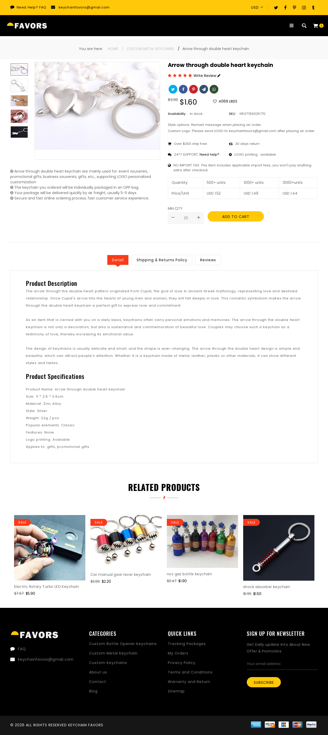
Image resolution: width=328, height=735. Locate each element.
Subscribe (264, 682)
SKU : (233, 113)
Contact (97, 681)
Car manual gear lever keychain (120, 574)
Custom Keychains (108, 662)
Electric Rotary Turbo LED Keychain (46, 586)
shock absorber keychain (266, 586)
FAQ (42, 7)
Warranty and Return (189, 681)
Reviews (208, 260)
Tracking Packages (187, 643)
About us (98, 672)
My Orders (178, 653)
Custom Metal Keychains (150, 48)
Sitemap (176, 691)
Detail (118, 260)
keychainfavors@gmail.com (84, 7)
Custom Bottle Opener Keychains (123, 643)
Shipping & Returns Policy (162, 260)
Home (113, 48)
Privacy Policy (182, 662)
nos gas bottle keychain (189, 574)
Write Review (206, 75)
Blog (93, 691)
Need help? (209, 154)
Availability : (177, 113)
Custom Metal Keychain (113, 653)
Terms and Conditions (190, 672)
